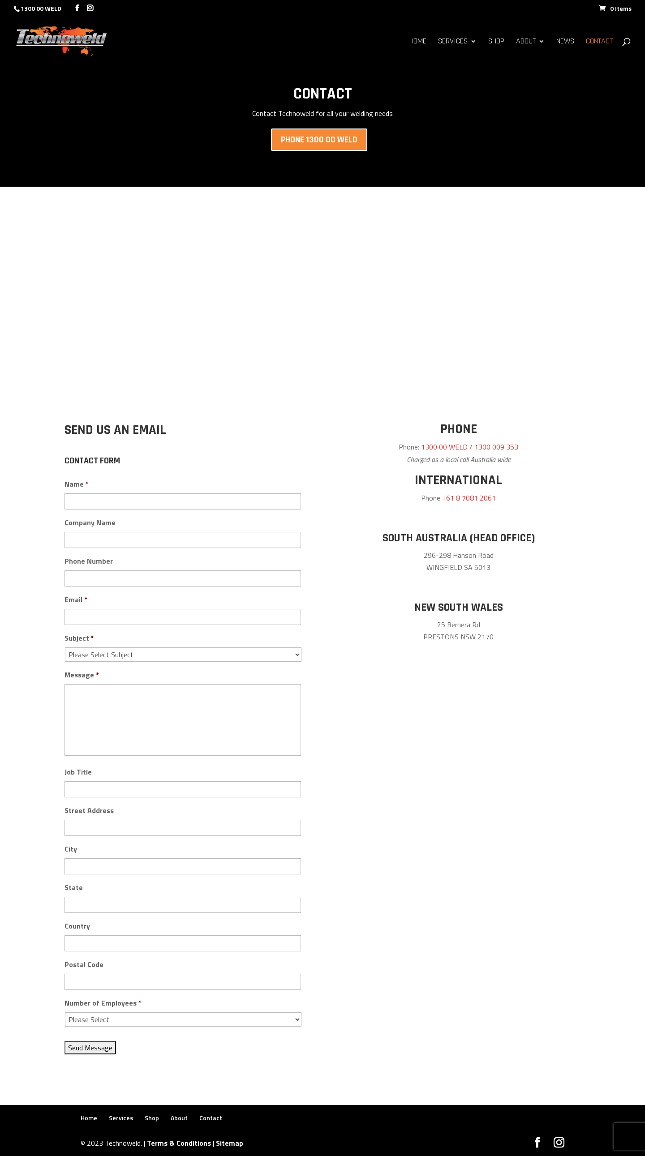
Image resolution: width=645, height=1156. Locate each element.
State (73, 887)
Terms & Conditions (179, 1143)
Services (453, 42)
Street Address (89, 810)
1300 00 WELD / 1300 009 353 (469, 446)
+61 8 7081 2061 (469, 497)
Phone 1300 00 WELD (319, 140)
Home (417, 42)
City (70, 849)
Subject (79, 638)
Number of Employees (103, 1003)
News (565, 42)
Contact (599, 42)
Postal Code (83, 964)
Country (77, 926)
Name (76, 484)
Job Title (78, 772)
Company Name (90, 522)
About (526, 42)
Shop (496, 42)
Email (75, 599)
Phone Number (88, 561)
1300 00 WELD (41, 8)
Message (81, 675)
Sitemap (229, 1143)
